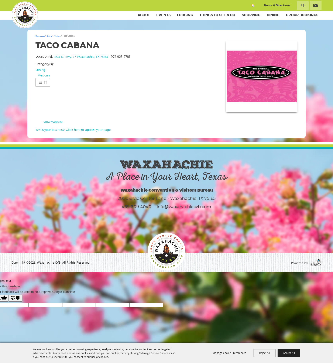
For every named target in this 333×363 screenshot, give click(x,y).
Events (163, 15)
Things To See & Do (217, 15)
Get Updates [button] (316, 5)
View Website (52, 121)
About (144, 15)
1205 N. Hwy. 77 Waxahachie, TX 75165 (81, 56)
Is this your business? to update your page (73, 129)
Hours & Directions (277, 5)
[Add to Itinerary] (46, 82)
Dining (273, 15)
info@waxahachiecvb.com (184, 206)
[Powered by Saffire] (316, 263)
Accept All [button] (289, 353)
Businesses (40, 36)
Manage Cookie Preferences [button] (229, 353)
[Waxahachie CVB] (24, 14)
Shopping (251, 15)
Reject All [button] (264, 353)
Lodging (185, 15)
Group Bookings (302, 15)
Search (303, 5)
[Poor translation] (15, 298)
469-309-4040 (136, 206)
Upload (289, 106)
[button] (262, 76)
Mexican (57, 36)
